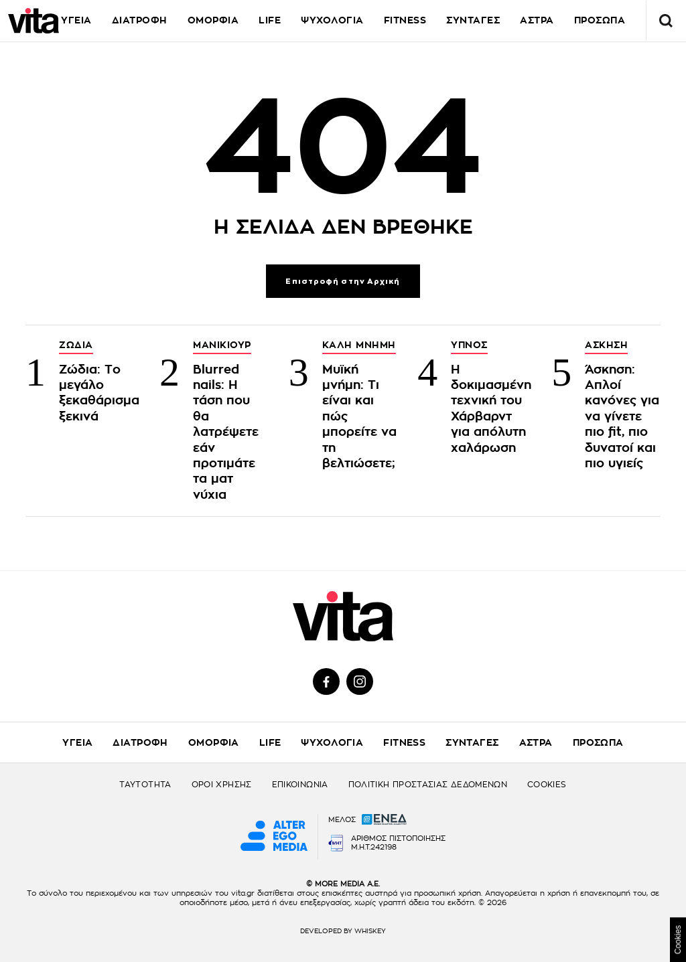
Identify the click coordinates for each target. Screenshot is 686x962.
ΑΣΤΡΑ (536, 742)
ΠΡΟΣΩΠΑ (598, 742)
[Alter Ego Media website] (274, 837)
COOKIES (547, 785)
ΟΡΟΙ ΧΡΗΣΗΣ (222, 785)
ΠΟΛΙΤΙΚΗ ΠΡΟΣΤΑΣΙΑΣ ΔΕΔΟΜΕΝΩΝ (427, 785)
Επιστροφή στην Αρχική (342, 281)
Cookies (678, 939)
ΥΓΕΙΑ (76, 20)
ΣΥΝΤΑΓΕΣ (473, 20)
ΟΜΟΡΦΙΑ (213, 20)
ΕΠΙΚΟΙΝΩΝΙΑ (300, 785)
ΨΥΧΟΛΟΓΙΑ (332, 20)
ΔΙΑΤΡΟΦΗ (139, 20)
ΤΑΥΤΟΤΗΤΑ (145, 785)
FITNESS (405, 20)
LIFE (270, 20)
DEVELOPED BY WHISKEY (343, 931)
